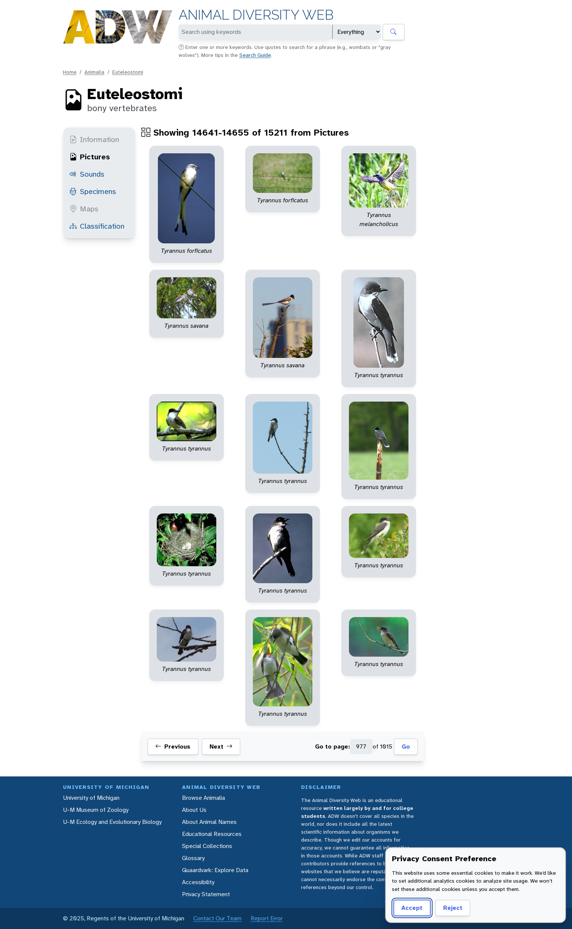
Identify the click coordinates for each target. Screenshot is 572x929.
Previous (172, 746)
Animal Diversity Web (256, 15)
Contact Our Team (217, 918)
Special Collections (207, 846)
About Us (194, 810)
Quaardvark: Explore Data (215, 870)
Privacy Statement (206, 894)
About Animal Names (209, 822)
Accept (411, 908)
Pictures (89, 156)
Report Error (267, 918)
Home (69, 72)
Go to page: (332, 746)
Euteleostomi (127, 72)
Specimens (92, 191)
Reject (452, 908)
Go (406, 746)
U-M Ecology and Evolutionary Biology (112, 822)
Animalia (94, 72)
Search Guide (255, 55)
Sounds (86, 174)
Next (221, 746)
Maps (83, 208)
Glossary (193, 858)
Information (94, 139)
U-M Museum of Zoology (95, 810)
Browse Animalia (203, 798)
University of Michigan (91, 798)
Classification (96, 226)
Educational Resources (212, 834)
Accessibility (198, 882)
